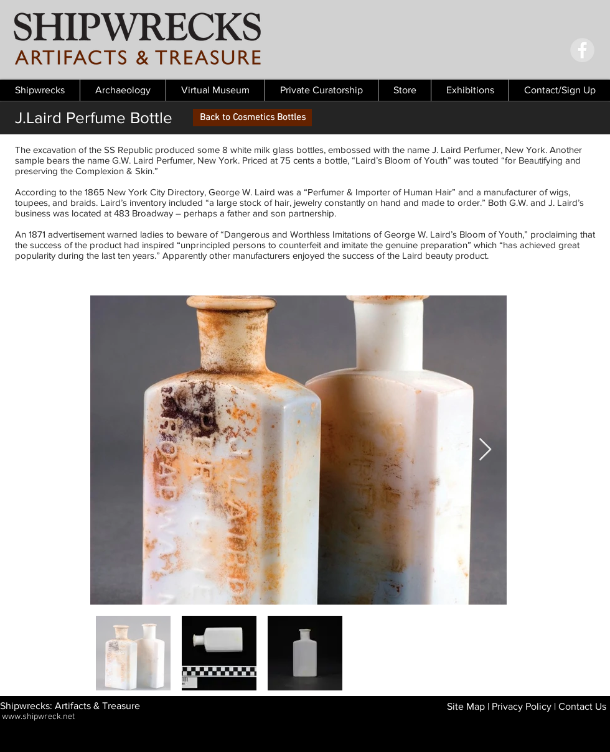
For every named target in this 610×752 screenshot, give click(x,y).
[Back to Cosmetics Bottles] (252, 117)
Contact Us (582, 706)
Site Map (466, 706)
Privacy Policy (521, 706)
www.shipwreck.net (38, 717)
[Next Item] (485, 450)
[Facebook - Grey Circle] (582, 50)
